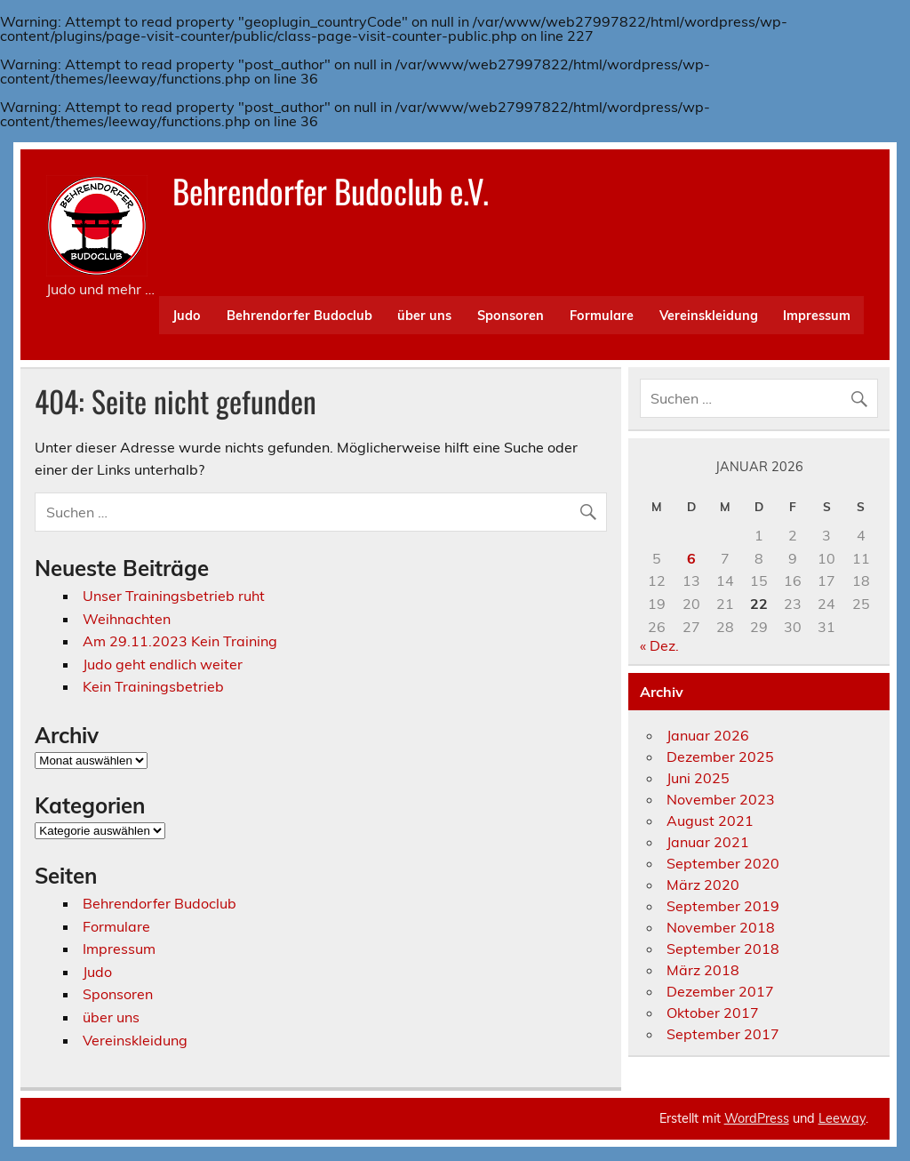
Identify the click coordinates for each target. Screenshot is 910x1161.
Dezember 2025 (720, 756)
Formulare (602, 316)
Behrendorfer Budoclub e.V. (330, 190)
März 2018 (703, 970)
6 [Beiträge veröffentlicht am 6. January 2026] (691, 558)
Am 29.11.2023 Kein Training (180, 641)
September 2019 (723, 906)
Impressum (816, 316)
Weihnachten (127, 619)
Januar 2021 (708, 842)
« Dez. (659, 645)
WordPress (756, 1118)
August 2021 (710, 820)
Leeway (842, 1118)
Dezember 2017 (720, 991)
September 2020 (723, 863)
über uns (424, 316)
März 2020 (703, 884)
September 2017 (723, 1034)
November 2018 (721, 927)
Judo (186, 316)
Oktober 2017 (713, 1012)
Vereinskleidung (708, 316)
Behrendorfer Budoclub (299, 316)
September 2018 (723, 948)
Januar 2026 (708, 735)
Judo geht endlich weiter (163, 664)
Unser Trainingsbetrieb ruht (174, 596)
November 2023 (721, 799)
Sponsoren (510, 316)
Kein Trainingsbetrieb (153, 686)
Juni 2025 (698, 778)
